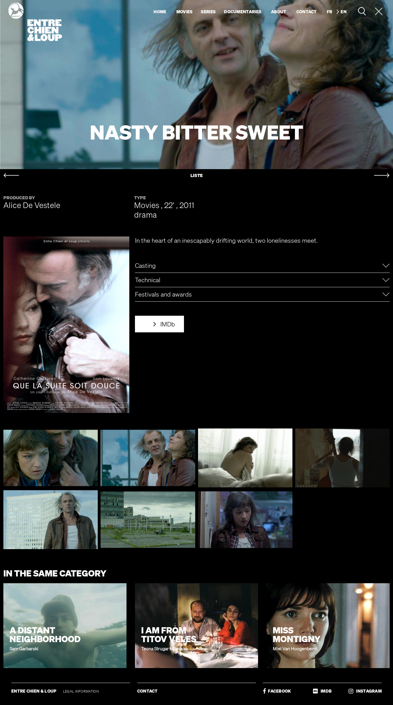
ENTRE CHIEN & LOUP (34, 691)
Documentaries (242, 11)
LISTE (196, 175)
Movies (184, 11)
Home (160, 11)
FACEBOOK (277, 691)
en (344, 11)
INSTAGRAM (365, 691)
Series (208, 11)
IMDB (322, 691)
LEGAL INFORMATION (81, 691)
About (279, 11)
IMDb (167, 324)
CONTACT (147, 691)
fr (329, 11)
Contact (306, 11)
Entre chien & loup (35, 22)
